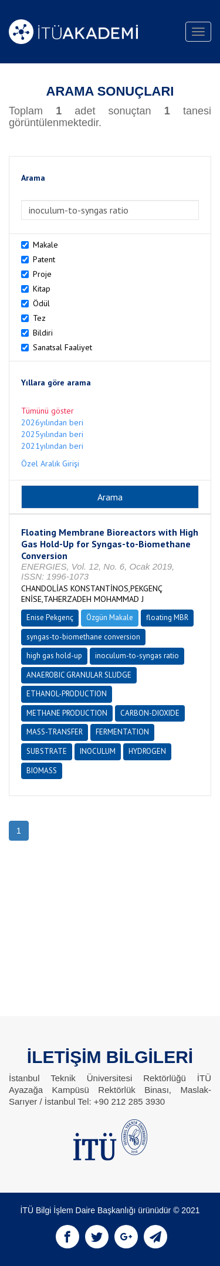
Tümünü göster (47, 410)
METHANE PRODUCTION (66, 713)
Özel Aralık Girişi (50, 463)
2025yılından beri (52, 434)
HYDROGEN (147, 751)
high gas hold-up (54, 656)
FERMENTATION (122, 732)
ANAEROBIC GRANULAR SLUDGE (78, 675)
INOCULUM (98, 751)
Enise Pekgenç (49, 617)
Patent (44, 259)
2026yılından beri (52, 422)
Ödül (41, 303)
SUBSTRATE (46, 751)
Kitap (41, 288)
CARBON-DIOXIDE (150, 713)
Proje (42, 274)
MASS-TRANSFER (54, 732)
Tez (39, 318)
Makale (45, 244)
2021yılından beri (52, 446)
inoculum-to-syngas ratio (137, 656)
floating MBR (167, 617)
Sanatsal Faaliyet (62, 347)
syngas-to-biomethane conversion (83, 637)
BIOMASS (41, 771)
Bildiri (43, 332)
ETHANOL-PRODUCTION (66, 694)
